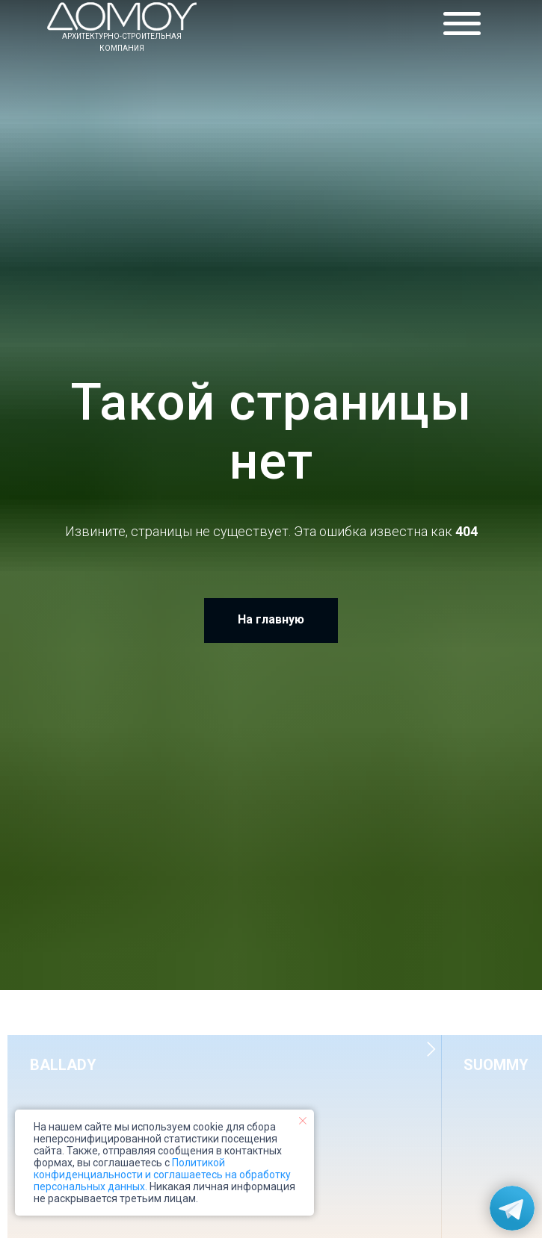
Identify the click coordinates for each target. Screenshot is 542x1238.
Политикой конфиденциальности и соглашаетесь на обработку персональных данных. (162, 1174)
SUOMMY (496, 1065)
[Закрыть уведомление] (302, 1120)
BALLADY (63, 1065)
